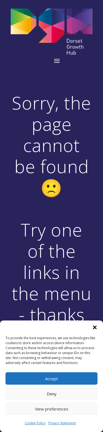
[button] (95, 327)
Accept (51, 378)
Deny (52, 393)
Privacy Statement (62, 423)
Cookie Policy (35, 423)
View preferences (51, 409)
